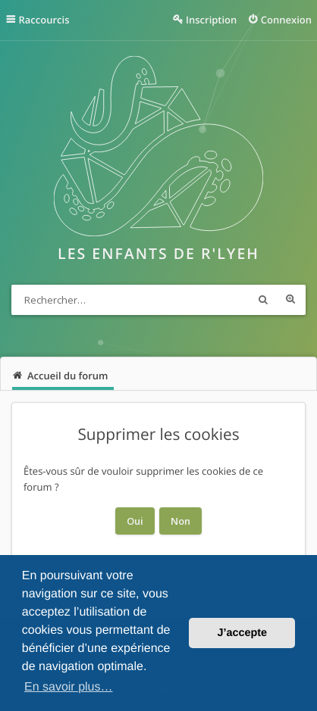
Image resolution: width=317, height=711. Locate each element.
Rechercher (263, 299)
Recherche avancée (290, 299)
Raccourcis (44, 20)
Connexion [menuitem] (286, 20)
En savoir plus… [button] (68, 687)
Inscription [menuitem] (211, 20)
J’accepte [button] (242, 633)
